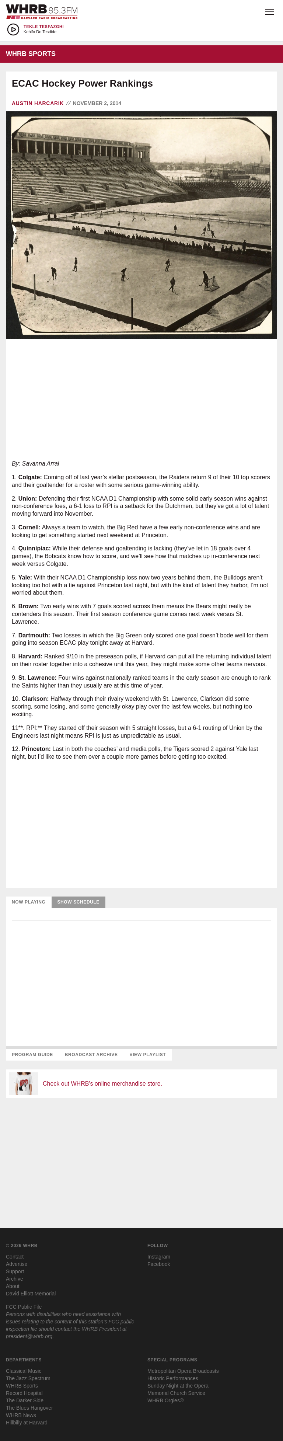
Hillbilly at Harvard (27, 1423)
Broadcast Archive (91, 1054)
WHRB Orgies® (165, 1400)
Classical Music (23, 1371)
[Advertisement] (141, 399)
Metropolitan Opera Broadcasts (183, 1371)
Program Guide (32, 1054)
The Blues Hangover (29, 1408)
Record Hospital (24, 1393)
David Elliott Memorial (31, 1293)
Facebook (158, 1264)
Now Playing (29, 902)
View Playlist (148, 1054)
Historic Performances (172, 1378)
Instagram (158, 1257)
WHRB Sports (22, 1386)
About (13, 1286)
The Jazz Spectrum (28, 1378)
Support (15, 1271)
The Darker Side (24, 1400)
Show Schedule (78, 902)
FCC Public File (24, 1307)
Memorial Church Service (176, 1393)
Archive (14, 1279)
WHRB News (21, 1415)
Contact (15, 1257)
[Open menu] (269, 12)
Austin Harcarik (38, 103)
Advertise (16, 1264)
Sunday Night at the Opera (178, 1386)
